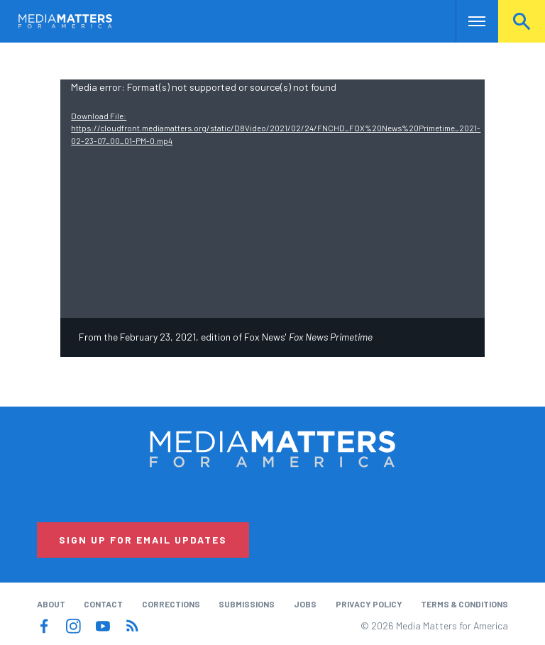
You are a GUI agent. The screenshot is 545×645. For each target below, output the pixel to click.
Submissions (247, 604)
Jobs (305, 604)
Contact (103, 604)
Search (521, 21)
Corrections (171, 604)
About (51, 604)
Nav (468, 21)
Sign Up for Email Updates (143, 540)
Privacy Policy (369, 604)
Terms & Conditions (464, 604)
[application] (272, 198)
